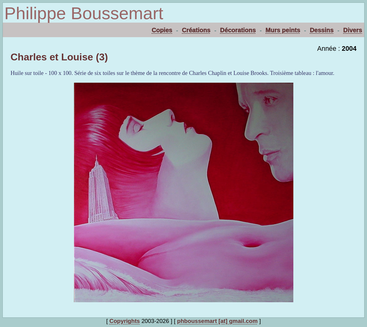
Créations (196, 30)
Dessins (322, 30)
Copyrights (125, 321)
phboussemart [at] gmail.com (217, 321)
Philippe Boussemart (83, 13)
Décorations (238, 30)
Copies (162, 30)
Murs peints (283, 30)
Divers (352, 30)
